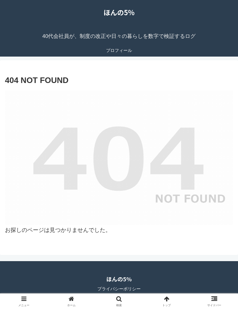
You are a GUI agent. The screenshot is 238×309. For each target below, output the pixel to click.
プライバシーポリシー (119, 288)
